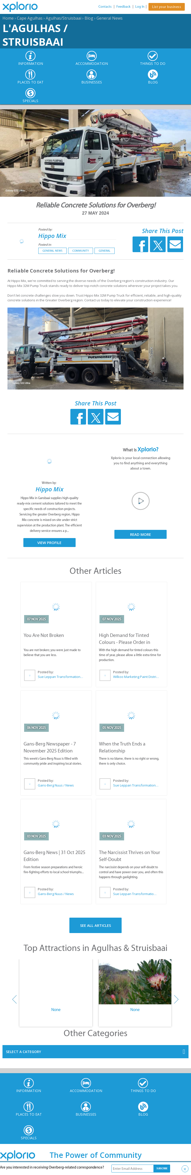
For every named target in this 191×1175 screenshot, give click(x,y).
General (104, 250)
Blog (89, 18)
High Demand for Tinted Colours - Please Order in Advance (124, 642)
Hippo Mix (52, 236)
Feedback (123, 6)
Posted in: (44, 244)
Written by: (49, 483)
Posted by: (45, 229)
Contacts (105, 6)
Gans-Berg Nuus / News (56, 785)
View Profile (49, 542)
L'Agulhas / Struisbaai (35, 35)
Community (80, 250)
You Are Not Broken (44, 635)
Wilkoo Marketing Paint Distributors (136, 676)
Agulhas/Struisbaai (63, 18)
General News (109, 18)
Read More (140, 534)
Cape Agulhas (30, 18)
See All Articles (95, 925)
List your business (166, 7)
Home (8, 18)
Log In (139, 6)
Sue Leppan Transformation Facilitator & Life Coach (61, 676)
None (56, 1009)
